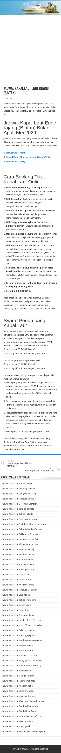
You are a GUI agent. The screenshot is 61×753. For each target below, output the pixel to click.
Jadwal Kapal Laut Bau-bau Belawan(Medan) (22, 640)
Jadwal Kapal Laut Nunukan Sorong (18, 585)
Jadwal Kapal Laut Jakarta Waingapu (18, 681)
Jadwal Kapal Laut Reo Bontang (37, 469)
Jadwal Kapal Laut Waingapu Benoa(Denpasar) (23, 701)
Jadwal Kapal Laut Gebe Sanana (16, 605)
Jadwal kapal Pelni (15, 153)
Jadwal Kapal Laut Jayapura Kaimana (19, 499)
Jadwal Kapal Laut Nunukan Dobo (17, 686)
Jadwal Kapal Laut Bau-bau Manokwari (20, 706)
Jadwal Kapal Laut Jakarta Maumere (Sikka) (21, 716)
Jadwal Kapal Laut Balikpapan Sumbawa (20, 534)
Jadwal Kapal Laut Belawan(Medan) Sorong (22, 529)
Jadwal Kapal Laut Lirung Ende (16, 595)
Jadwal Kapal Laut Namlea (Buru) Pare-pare (22, 620)
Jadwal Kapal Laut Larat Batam (16, 574)
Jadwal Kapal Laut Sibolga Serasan (18, 676)
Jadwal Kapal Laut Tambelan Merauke (19, 655)
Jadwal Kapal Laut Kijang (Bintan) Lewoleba (22, 625)
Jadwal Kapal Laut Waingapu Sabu (18, 721)
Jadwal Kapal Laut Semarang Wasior (18, 691)
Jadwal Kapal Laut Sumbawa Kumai (18, 615)
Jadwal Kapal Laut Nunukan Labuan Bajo (20, 539)
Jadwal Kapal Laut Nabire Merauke (23, 463)
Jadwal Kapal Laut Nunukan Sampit (18, 554)
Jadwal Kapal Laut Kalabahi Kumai (17, 670)
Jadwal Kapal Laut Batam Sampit (17, 483)
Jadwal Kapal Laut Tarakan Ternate (18, 509)
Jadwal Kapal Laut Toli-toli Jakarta (17, 514)
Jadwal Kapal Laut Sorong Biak (16, 726)
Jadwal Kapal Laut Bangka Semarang (19, 493)
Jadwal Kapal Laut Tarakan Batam (17, 645)
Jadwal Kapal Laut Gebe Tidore (16, 579)
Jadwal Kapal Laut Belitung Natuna (18, 630)
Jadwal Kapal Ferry (15, 161)
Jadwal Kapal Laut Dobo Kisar (15, 610)
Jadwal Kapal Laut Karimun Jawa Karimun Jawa (23, 731)
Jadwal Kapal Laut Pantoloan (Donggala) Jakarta (24, 524)
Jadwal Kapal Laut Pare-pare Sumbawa (20, 519)
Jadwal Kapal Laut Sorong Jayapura (18, 635)
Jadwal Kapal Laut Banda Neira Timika (19, 711)
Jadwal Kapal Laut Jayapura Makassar (19, 590)
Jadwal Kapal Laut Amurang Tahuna (18, 488)
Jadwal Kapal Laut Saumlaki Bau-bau (19, 696)
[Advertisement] (30, 49)
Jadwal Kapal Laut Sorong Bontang (18, 569)
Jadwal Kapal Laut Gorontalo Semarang (20, 504)
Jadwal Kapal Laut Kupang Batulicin (18, 564)
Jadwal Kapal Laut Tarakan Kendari (18, 650)
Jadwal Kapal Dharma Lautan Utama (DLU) (28, 157)
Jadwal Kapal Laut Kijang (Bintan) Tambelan (22, 660)
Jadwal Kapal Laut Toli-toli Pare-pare (19, 600)
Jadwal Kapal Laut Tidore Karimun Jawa (20, 544)
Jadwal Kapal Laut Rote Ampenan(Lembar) (21, 665)
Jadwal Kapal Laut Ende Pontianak (17, 559)
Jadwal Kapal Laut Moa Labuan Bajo (18, 549)
